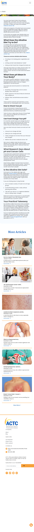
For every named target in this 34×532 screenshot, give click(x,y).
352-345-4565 (11, 452)
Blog (7, 434)
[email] (16, 466)
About (7, 432)
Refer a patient (9, 443)
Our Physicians (9, 439)
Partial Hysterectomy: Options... (12, 367)
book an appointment (16, 217)
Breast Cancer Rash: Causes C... (12, 394)
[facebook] (7, 473)
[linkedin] (13, 473)
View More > (17, 405)
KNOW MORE (7, 263)
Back (3, 12)
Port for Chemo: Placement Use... (13, 257)
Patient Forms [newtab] (9, 441)
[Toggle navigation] (30, 2)
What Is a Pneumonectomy (11, 339)
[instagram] (17, 473)
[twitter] (10, 473)
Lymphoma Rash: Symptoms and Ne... (14, 312)
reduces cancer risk (9, 25)
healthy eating (13, 173)
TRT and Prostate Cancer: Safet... (13, 284)
